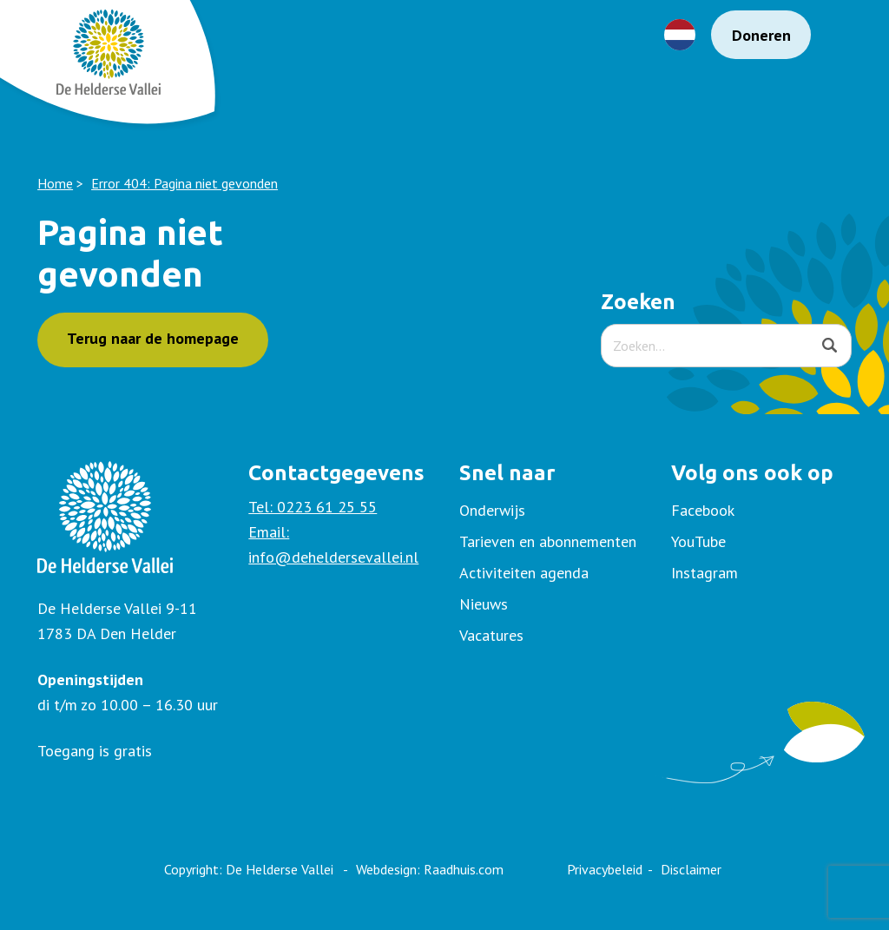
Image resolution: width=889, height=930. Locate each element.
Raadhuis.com (464, 869)
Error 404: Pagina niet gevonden (184, 183)
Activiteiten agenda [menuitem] (524, 573)
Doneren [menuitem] (761, 35)
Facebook (702, 510)
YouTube (698, 541)
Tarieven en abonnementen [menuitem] (547, 541)
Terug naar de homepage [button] (153, 338)
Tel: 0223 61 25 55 (312, 507)
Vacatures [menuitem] (491, 635)
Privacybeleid (604, 869)
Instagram (704, 573)
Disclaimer (691, 869)
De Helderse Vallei (279, 869)
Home (55, 183)
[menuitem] (761, 510)
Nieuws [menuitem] (483, 604)
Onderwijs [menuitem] (492, 510)
